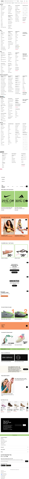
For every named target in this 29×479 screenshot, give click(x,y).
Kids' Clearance (23, 153)
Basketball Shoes (10, 79)
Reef (1, 140)
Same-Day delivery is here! (19, 360)
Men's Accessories (17, 104)
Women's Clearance (4, 153)
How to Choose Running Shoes (25, 93)
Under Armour (9, 142)
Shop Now (24, 41)
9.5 (26, 12)
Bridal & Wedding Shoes (17, 10)
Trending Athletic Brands (25, 76)
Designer (16, 14)
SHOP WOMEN (3, 176)
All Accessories (10, 98)
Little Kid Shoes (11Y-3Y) (3, 58)
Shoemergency (17, 19)
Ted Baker (16, 141)
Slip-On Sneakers (10, 22)
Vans (8, 144)
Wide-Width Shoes (3, 48)
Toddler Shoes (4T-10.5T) (3, 56)
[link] (3, 408)
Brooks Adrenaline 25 (18, 316)
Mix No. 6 (24, 130)
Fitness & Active (10, 106)
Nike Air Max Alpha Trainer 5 (6, 316)
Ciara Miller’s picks (4, 235)
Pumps (1, 21)
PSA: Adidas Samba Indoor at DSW (20, 392)
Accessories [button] (9, 25)
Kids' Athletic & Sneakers (17, 76)
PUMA (23, 86)
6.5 (26, 8)
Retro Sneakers (3, 87)
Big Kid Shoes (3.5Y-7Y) (3, 60)
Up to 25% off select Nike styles (6, 208)
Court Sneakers (10, 17)
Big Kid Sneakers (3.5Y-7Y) (17, 86)
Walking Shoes (10, 23)
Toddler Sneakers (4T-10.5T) (18, 82)
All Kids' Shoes (3, 63)
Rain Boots (2, 70)
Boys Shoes (9, 63)
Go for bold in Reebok (18, 343)
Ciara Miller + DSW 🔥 (18, 11)
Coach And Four (24, 126)
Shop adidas (16, 210)
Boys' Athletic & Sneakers (17, 80)
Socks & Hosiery (10, 28)
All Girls (22, 162)
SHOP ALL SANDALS (14, 272)
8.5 (23, 12)
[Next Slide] (27, 186)
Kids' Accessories (17, 105)
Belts (8, 102)
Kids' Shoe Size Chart (3, 61)
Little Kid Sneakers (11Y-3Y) (17, 84)
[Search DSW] (12, 1)
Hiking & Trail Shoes (3, 83)
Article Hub (16, 8)
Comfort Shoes (2, 12)
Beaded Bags (2, 101)
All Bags (2, 98)
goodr (16, 114)
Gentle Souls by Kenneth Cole (17, 132)
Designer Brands (17, 123)
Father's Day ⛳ (17, 46)
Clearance (24, 22)
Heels (1, 17)
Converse (16, 57)
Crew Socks (2, 117)
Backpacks (2, 99)
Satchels (2, 108)
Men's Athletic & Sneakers (10, 76)
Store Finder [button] (2, 442)
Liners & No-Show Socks (3, 119)
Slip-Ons (2, 45)
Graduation (16, 15)
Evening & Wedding (10, 105)
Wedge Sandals (10, 13)
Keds (8, 130)
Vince (16, 142)
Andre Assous (17, 125)
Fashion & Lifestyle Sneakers (10, 19)
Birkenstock (16, 56)
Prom (8, 48)
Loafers (9, 45)
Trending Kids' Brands (17, 53)
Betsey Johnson (3, 127)
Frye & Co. (2, 135)
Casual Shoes (2, 9)
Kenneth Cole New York (17, 134)
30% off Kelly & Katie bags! (25, 106)
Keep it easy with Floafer (25, 60)
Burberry (16, 129)
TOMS (1, 143)
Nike (15, 41)
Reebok (23, 87)
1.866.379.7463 (3, 440)
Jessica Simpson (3, 136)
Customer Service (3, 443)
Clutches (2, 102)
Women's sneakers (4, 258)
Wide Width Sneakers (3, 94)
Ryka (8, 138)
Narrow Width (24, 17)
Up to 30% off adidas (18, 208)
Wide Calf (24, 20)
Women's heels (17, 258)
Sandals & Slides (14, 162)
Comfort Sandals (10, 8)
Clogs (8, 56)
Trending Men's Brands (17, 32)
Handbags (9, 27)
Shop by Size (2, 52)
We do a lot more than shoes (6, 360)
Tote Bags (2, 111)
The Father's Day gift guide (25, 39)
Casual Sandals (10, 6)
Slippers (2, 24)
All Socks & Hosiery (3, 113)
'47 (15, 110)
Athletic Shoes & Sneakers (10, 16)
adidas (16, 33)
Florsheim (16, 40)
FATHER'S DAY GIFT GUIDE (4, 294)
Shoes (2, 5)
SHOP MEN (3, 178)
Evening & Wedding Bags (3, 105)
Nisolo (16, 138)
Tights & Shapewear (3, 120)
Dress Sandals (9, 9)
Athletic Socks (2, 114)
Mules (1, 20)
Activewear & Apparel (10, 99)
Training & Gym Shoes (3, 91)
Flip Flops (9, 12)
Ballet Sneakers (3, 79)
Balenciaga (16, 126)
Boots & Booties (3, 8)
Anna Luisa (24, 125)
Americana (16, 6)
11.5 (23, 15)
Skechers (16, 64)
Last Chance (23, 165)
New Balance (17, 60)
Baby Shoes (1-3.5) (3, 54)
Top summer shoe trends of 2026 (7, 392)
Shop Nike (2, 210)
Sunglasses (9, 114)
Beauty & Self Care (10, 101)
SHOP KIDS (3, 180)
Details (3, 175)
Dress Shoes (2, 13)
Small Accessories (10, 113)
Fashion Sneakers (3, 82)
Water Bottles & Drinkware (10, 118)
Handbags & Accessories (3, 162)
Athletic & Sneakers (3, 6)
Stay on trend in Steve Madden (6, 343)
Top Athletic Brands (10, 123)
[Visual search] (18, 1)
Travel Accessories (10, 116)
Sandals (2, 23)
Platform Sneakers (3, 86)
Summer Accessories (17, 100)
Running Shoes (2, 71)
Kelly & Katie (24, 129)
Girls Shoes (9, 52)
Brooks (16, 36)
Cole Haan (16, 37)
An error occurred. (14, 347)
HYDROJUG (16, 115)
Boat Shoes (2, 34)
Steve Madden (2, 142)
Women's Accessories (17, 102)
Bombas (16, 113)
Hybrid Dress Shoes (10, 44)
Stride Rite (16, 65)
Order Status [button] (2, 438)
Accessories (17, 67)
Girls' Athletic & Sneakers (17, 78)
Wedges (2, 25)
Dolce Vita (2, 131)
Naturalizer (2, 139)
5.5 (23, 8)
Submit (24, 423)
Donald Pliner (17, 130)
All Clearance (23, 164)
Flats (1, 16)
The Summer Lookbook (19, 235)
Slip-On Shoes (9, 61)
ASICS (23, 79)
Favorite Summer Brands (3, 124)
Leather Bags (2, 107)
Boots (1, 36)
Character (2, 67)
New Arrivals (16, 18)
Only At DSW (24, 123)
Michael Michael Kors (18, 137)
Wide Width (24, 19)
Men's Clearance (14, 153)
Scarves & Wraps (10, 110)
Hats (8, 109)
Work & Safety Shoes (3, 27)
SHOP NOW (14, 284)
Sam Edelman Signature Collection (25, 132)
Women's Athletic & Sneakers (3, 76)
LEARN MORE (25, 367)
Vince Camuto (2, 144)
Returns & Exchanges (4, 439)
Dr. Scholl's (2, 132)
